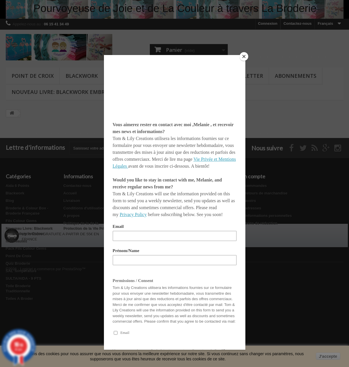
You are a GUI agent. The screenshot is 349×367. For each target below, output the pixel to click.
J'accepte (328, 356)
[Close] (244, 56)
